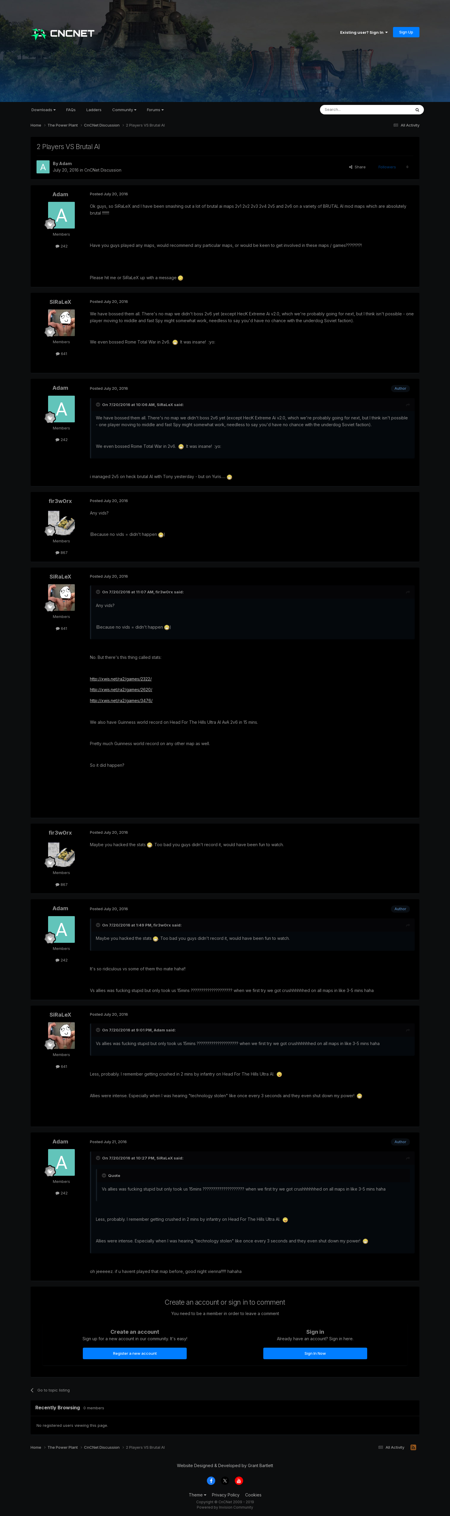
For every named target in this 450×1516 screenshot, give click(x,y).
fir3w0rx (60, 501)
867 (62, 552)
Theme (197, 1494)
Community (124, 109)
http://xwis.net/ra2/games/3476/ (121, 700)
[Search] (350, 109)
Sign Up (406, 32)
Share (357, 166)
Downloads (43, 109)
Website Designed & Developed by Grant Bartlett (225, 1465)
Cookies (253, 1494)
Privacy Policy (226, 1494)
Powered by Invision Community (225, 1507)
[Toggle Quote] (98, 404)
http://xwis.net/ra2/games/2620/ (121, 689)
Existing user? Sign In (364, 32)
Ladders (94, 109)
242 (62, 246)
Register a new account (135, 1353)
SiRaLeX (60, 302)
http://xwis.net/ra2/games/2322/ (121, 678)
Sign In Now (315, 1353)
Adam (65, 163)
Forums (155, 109)
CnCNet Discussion (102, 169)
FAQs (71, 109)
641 (61, 353)
